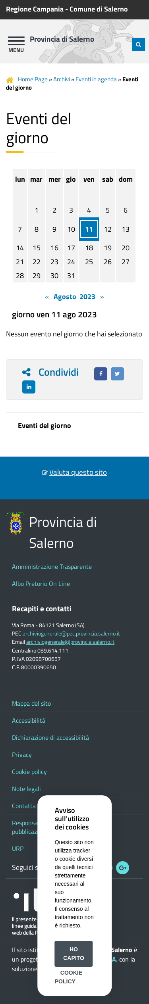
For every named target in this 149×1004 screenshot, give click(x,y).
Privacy (22, 754)
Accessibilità (28, 720)
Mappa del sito (31, 703)
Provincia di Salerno (62, 39)
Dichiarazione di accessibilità (50, 737)
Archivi (61, 79)
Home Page (33, 79)
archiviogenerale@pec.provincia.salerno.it (71, 633)
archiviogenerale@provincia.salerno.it (70, 641)
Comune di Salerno (99, 9)
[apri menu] (16, 41)
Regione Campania (35, 9)
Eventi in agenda (96, 79)
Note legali (26, 788)
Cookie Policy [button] (68, 977)
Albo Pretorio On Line (41, 583)
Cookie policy (29, 771)
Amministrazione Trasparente (52, 566)
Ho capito (73, 953)
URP (17, 848)
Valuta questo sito (78, 472)
